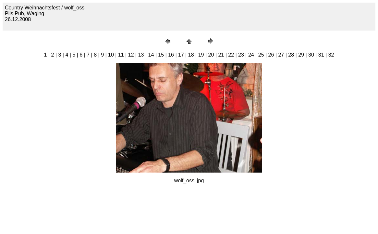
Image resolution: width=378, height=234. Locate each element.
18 (191, 55)
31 (321, 55)
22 (231, 55)
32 (331, 55)
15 (161, 55)
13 (141, 55)
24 (251, 55)
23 (241, 55)
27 (281, 55)
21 (221, 55)
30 (311, 55)
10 (111, 55)
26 (271, 55)
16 (171, 55)
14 (151, 55)
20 (211, 55)
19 (201, 55)
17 (181, 55)
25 (261, 55)
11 (121, 55)
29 (301, 55)
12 (131, 55)
